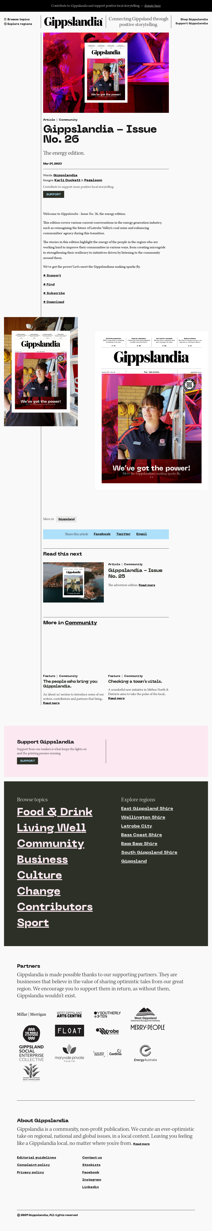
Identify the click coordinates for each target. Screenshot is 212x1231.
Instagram (92, 1198)
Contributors (56, 925)
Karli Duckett (67, 180)
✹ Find (49, 286)
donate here (152, 6)
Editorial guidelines (37, 1175)
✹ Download (54, 304)
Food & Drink (56, 828)
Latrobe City (136, 841)
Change (39, 909)
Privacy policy (31, 1190)
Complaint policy (34, 1183)
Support (53, 195)
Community (68, 119)
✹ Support (52, 277)
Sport (33, 941)
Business (43, 876)
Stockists (91, 1183)
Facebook (102, 536)
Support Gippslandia (191, 23)
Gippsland (66, 521)
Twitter (123, 536)
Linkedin (90, 1205)
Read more (147, 587)
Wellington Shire (143, 833)
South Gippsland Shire (149, 868)
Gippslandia (65, 175)
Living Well (53, 844)
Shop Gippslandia (193, 19)
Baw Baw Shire (139, 859)
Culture (40, 892)
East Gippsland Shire (147, 824)
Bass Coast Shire (141, 850)
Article (49, 119)
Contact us (92, 1175)
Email (141, 536)
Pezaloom (93, 180)
